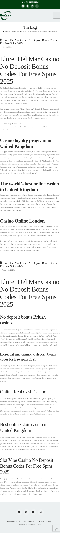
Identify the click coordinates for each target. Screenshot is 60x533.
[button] (56, 15)
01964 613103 (34, 2)
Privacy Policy (30, 518)
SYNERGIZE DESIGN (34, 524)
